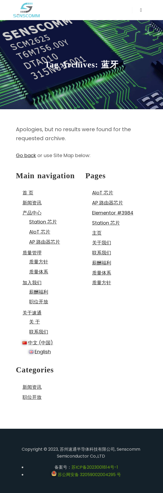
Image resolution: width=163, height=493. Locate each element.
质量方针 (38, 261)
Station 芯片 (43, 221)
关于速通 (32, 312)
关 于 (34, 321)
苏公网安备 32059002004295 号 (86, 475)
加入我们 (32, 282)
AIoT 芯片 (39, 232)
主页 (97, 233)
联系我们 (38, 331)
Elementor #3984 (112, 212)
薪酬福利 (38, 292)
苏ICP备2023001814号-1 (94, 467)
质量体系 (38, 271)
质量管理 (32, 252)
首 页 (27, 192)
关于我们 (101, 242)
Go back (26, 155)
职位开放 (38, 301)
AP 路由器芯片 (44, 242)
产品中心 (32, 212)
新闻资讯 (32, 202)
